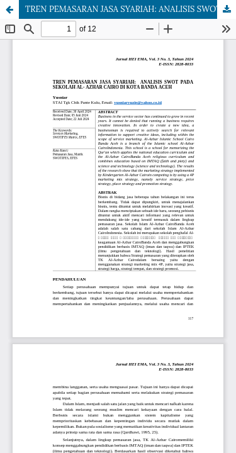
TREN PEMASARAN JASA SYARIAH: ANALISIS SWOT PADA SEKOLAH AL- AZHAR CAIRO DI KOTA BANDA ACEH (130, 9)
